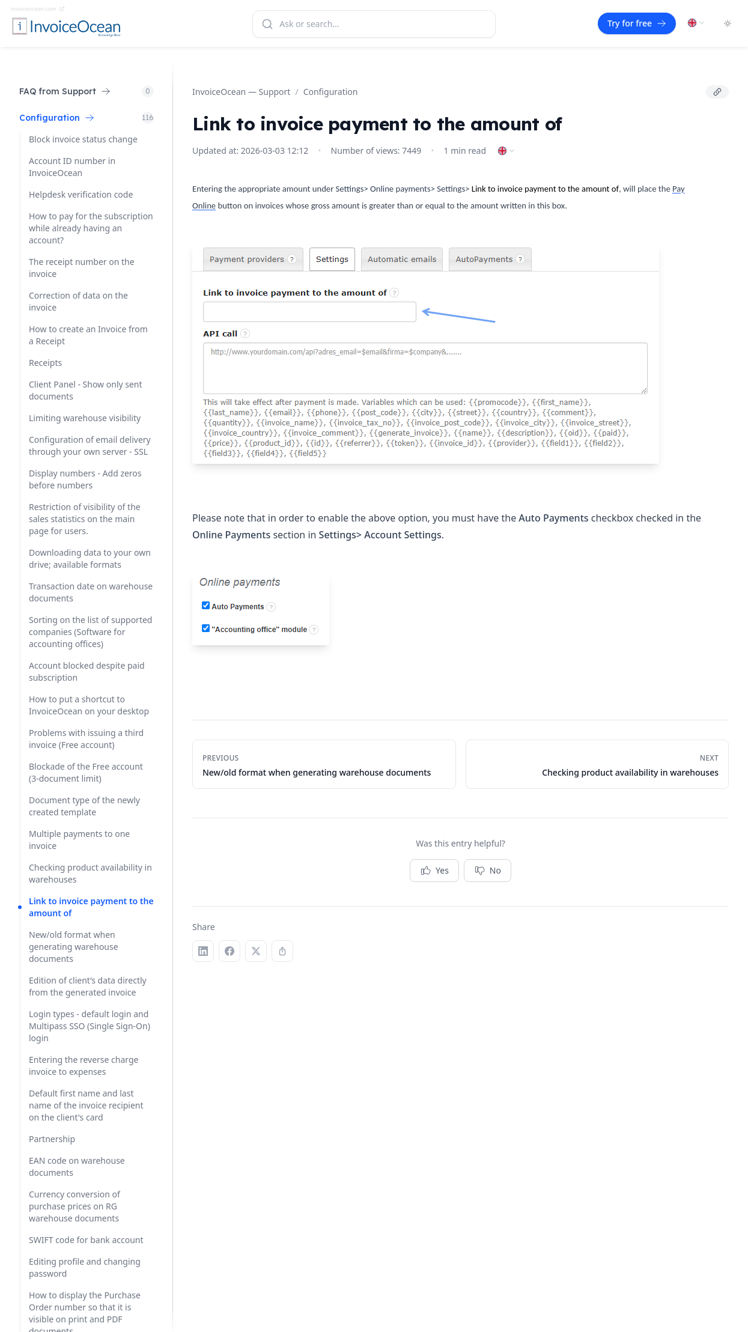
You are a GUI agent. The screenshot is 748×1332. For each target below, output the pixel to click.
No (487, 871)
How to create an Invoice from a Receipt (88, 335)
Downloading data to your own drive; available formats (90, 558)
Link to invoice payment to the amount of (91, 907)
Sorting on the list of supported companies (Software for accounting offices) (90, 631)
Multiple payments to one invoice (79, 839)
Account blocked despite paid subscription (87, 671)
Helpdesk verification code (81, 194)
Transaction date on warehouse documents (91, 592)
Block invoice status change (83, 139)
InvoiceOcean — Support (241, 91)
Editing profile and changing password (85, 1267)
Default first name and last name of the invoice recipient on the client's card (86, 1105)
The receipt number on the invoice (82, 267)
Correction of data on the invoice (78, 301)
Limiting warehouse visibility (85, 418)
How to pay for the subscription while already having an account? (91, 228)
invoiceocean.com (38, 9)
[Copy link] (717, 92)
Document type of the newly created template (84, 806)
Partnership (52, 1139)
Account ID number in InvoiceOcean (72, 166)
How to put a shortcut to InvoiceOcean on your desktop (89, 705)
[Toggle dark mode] (727, 23)
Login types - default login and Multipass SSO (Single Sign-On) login (89, 1026)
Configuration (330, 91)
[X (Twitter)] (256, 951)
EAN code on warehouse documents (77, 1166)
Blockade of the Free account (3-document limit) (86, 772)
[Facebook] (229, 951)
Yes (434, 871)
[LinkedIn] (203, 951)
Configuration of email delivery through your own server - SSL (90, 445)
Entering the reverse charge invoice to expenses (83, 1065)
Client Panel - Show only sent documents (85, 390)
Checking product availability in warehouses (90, 873)
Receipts (45, 362)
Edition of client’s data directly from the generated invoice (88, 986)
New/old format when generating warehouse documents (73, 946)
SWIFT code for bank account (86, 1239)
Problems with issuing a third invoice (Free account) (86, 738)
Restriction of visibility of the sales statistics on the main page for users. (85, 519)
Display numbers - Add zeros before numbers (85, 479)
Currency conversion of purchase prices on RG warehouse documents (74, 1206)
